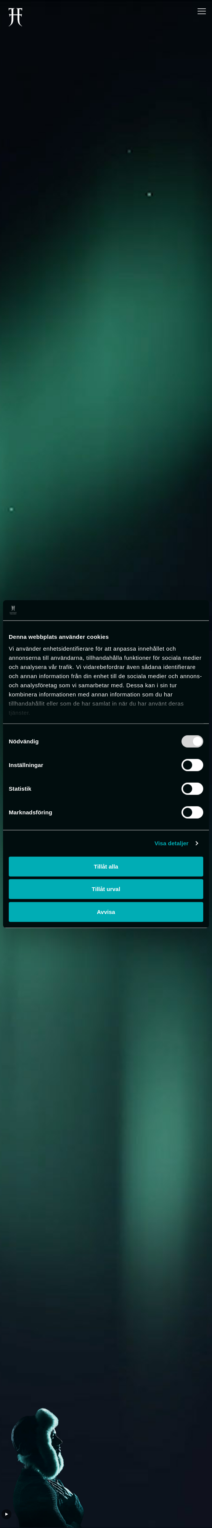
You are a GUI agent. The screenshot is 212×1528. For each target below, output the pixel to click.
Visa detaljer (171, 843)
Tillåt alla (106, 866)
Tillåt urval (106, 889)
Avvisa (106, 911)
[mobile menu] (201, 11)
